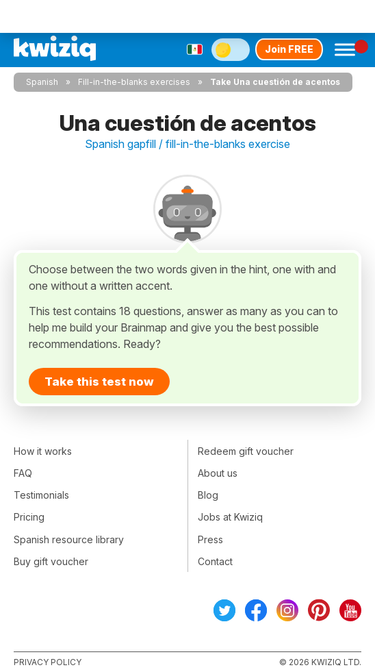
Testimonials (41, 495)
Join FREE (289, 49)
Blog (208, 495)
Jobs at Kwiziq (230, 517)
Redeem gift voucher (246, 451)
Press (210, 539)
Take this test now (99, 381)
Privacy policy (47, 662)
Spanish (42, 82)
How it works (43, 451)
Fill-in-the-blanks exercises (134, 82)
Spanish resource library (69, 539)
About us (217, 473)
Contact (215, 561)
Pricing (29, 517)
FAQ (23, 473)
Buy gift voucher (51, 561)
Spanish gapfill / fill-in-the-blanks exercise (187, 144)
